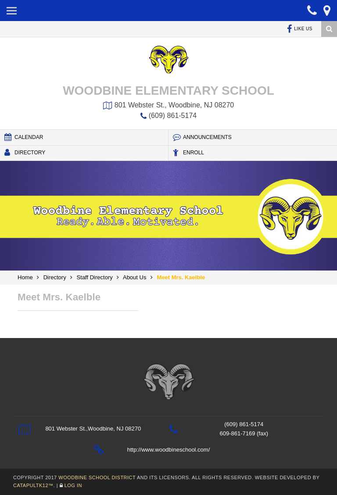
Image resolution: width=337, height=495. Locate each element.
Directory (24, 153)
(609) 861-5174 (168, 115)
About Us (134, 277)
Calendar (23, 137)
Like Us (299, 28)
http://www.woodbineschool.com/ (168, 449)
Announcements (202, 137)
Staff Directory (95, 277)
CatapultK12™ (33, 485)
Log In (73, 485)
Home (25, 277)
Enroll (188, 153)
